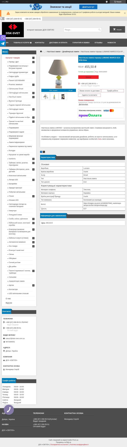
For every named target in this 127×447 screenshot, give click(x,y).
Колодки (12, 150)
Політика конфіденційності (79, 444)
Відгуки (9, 303)
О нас (8, 298)
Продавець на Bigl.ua (63, 442)
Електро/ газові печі (16, 250)
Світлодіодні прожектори (18, 72)
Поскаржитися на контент (59, 444)
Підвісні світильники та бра (19, 117)
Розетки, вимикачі (16, 84)
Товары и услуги (21, 43)
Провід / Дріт (14, 62)
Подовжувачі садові (16, 132)
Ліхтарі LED (13, 180)
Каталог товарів (13, 58)
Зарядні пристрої (15, 188)
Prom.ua (75, 440)
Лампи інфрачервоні (17, 142)
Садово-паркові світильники (19, 105)
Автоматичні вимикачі (17, 242)
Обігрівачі (12, 258)
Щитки (11, 285)
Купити (88, 77)
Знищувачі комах (15, 215)
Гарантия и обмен (81, 43)
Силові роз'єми (14, 262)
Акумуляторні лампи (17, 281)
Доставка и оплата (58, 43)
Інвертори (12, 211)
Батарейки (13, 184)
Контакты (39, 43)
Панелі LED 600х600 (17, 80)
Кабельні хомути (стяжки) (18, 238)
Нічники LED (13, 200)
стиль (99, 139)
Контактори (13, 289)
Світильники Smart (16, 89)
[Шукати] (99, 30)
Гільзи (11, 196)
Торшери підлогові (16, 113)
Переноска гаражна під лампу (20, 146)
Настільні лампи (54, 52)
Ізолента (12, 159)
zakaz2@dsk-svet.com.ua (15, 338)
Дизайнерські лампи (70, 52)
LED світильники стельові (19, 293)
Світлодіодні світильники (18, 93)
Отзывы (98, 43)
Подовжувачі (14, 128)
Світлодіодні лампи (16, 109)
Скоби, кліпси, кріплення (18, 219)
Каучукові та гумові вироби (19, 155)
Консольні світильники (17, 176)
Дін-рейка (12, 266)
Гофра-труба (14, 76)
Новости (112, 43)
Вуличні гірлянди (15, 101)
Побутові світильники (17, 192)
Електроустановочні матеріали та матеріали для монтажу (19, 231)
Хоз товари (13, 246)
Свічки (11, 254)
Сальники (12, 277)
